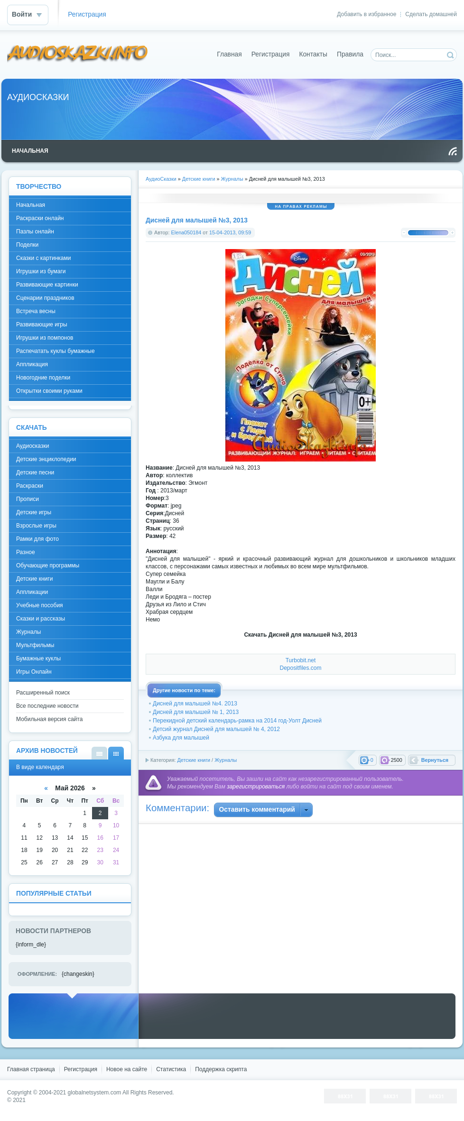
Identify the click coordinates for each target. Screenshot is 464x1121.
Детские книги (193, 760)
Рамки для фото (37, 539)
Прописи (27, 499)
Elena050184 (186, 232)
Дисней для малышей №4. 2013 (195, 703)
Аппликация (32, 364)
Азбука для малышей (181, 737)
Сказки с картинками (43, 258)
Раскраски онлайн (40, 218)
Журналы (225, 760)
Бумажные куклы (38, 658)
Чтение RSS (452, 151)
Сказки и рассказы (40, 618)
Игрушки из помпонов (44, 337)
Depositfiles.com (300, 668)
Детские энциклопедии (46, 459)
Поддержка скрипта (221, 1069)
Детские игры (33, 512)
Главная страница (31, 1069)
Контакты (313, 54)
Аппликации (32, 592)
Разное (25, 552)
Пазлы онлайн (35, 231)
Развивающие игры (41, 324)
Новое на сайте (126, 1069)
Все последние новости (47, 706)
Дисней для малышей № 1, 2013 (196, 712)
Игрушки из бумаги (40, 271)
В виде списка (99, 753)
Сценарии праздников (45, 298)
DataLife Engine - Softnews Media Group (77, 54)
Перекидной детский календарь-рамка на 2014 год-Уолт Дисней (237, 720)
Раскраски (29, 485)
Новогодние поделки (43, 377)
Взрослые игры (36, 525)
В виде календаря (116, 753)
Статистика (171, 1069)
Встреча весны (36, 311)
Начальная (30, 205)
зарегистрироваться (256, 786)
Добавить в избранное (366, 14)
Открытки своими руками (49, 391)
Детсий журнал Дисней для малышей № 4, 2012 (216, 729)
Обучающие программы (47, 565)
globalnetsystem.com (94, 1092)
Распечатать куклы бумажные (55, 351)
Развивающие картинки (47, 284)
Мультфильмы (35, 645)
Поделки (27, 244)
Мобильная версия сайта (49, 719)
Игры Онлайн (34, 671)
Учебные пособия (39, 605)
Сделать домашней (431, 14)
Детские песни (35, 472)
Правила (350, 54)
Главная (229, 54)
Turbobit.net (301, 660)
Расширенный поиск (43, 692)
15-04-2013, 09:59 (230, 232)
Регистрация (87, 14)
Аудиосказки (32, 446)
